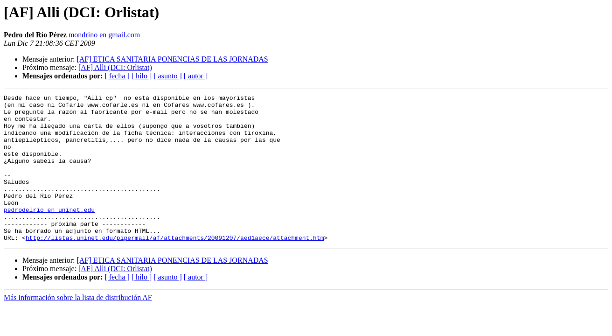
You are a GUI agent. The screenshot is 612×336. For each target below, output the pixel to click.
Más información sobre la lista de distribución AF (78, 327)
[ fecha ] (116, 76)
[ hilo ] (142, 76)
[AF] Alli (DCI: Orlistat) (115, 67)
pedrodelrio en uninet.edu (49, 233)
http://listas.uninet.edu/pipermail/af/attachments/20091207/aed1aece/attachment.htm (175, 267)
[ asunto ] (167, 76)
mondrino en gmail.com (104, 35)
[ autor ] (196, 76)
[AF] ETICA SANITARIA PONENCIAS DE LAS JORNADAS (172, 59)
